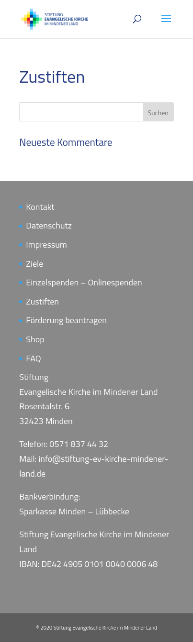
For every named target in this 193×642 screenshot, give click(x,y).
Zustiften (42, 301)
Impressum (46, 244)
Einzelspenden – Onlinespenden (84, 282)
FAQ (33, 358)
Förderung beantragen (66, 320)
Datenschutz (49, 225)
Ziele (34, 263)
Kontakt (40, 206)
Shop (35, 339)
